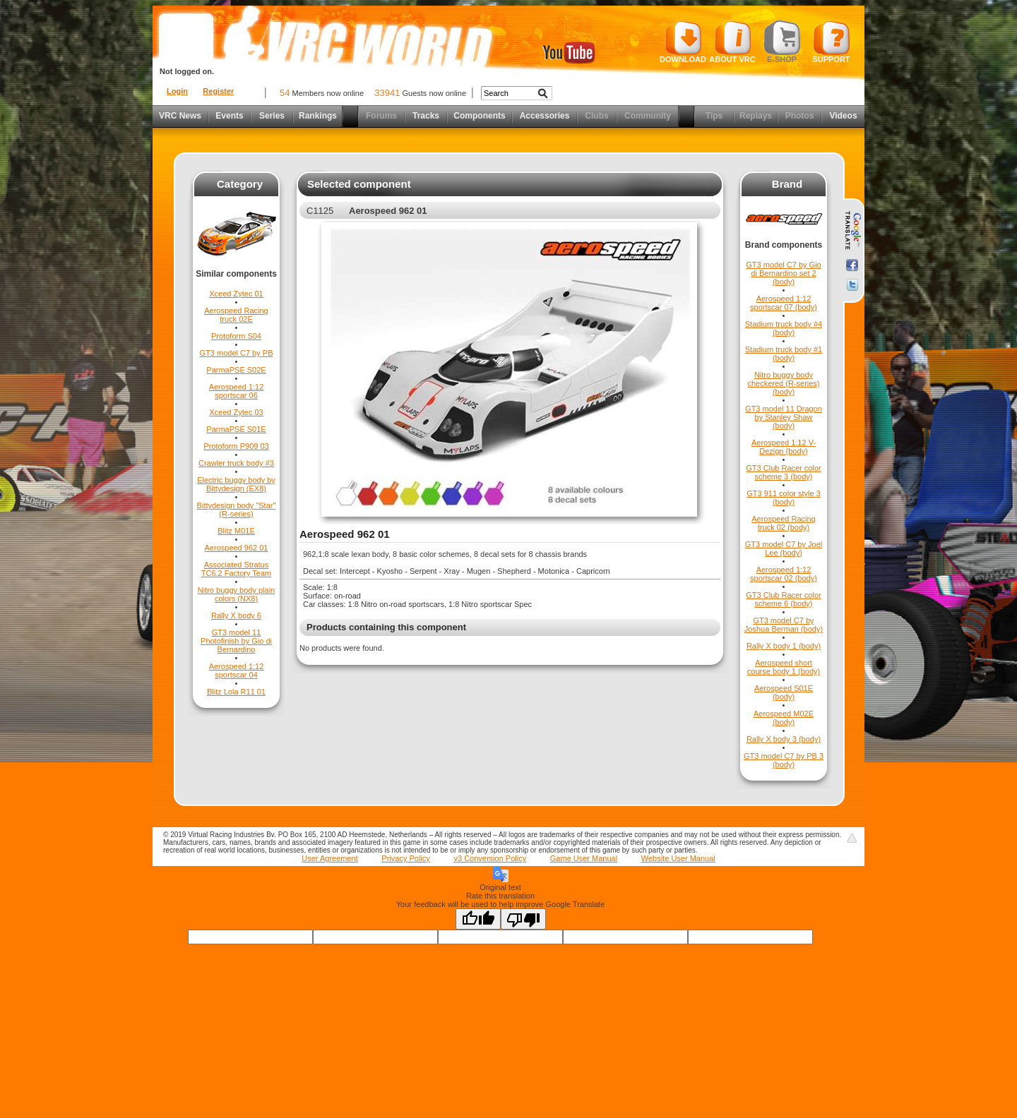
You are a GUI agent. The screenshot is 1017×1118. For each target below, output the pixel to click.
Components (479, 116)
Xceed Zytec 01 (236, 293)
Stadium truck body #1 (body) (783, 353)
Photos (799, 116)
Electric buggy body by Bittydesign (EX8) (236, 484)
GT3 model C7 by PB (236, 353)
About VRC (732, 42)
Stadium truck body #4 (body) (783, 328)
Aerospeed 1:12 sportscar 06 (236, 391)
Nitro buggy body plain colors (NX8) (236, 594)
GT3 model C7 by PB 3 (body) (783, 760)
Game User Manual (583, 858)
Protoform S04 (236, 336)
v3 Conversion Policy (489, 858)
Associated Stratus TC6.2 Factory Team (236, 568)
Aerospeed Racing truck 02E (236, 314)
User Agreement (329, 858)
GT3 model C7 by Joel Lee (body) (783, 548)
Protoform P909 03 (235, 446)
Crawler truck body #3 (236, 463)
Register (218, 91)
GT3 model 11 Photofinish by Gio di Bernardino (236, 641)
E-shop (782, 42)
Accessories (545, 116)
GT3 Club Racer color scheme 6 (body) (783, 599)
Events (229, 116)
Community (647, 116)
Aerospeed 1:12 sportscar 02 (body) (783, 573)
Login (177, 91)
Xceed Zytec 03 (236, 412)
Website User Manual (678, 858)
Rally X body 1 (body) (784, 646)
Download (683, 42)
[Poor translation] (523, 919)
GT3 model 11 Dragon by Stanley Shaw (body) (783, 417)
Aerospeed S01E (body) (783, 692)
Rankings (318, 116)
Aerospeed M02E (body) (784, 717)
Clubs (596, 116)
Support (831, 42)
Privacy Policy (405, 858)
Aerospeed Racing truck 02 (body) (783, 523)
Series (272, 116)
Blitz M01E (236, 531)
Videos (843, 116)
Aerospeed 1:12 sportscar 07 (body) (783, 302)
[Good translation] (478, 919)
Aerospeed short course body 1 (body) (783, 667)
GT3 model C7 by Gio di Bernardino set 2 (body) (783, 273)
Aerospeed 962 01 (236, 547)
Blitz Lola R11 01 (236, 691)
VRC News (180, 116)
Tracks (425, 116)
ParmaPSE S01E (236, 429)
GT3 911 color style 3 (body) (784, 497)
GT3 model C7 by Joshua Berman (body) (783, 624)
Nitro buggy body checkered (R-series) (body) (783, 383)
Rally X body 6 (236, 615)
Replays (755, 116)
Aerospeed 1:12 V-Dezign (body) (783, 446)
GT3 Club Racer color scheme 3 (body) (783, 472)
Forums (381, 116)
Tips (714, 116)
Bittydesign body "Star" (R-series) (236, 509)
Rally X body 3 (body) (784, 739)
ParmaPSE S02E (236, 370)
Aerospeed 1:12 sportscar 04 (236, 670)
